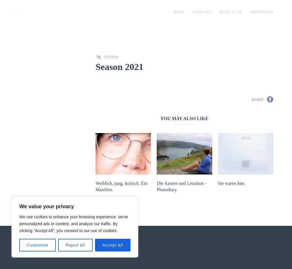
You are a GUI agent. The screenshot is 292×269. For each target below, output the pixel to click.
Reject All (75, 245)
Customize (37, 245)
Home (179, 12)
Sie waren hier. (232, 183)
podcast (202, 12)
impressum (262, 12)
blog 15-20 (230, 12)
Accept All (113, 245)
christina (110, 56)
